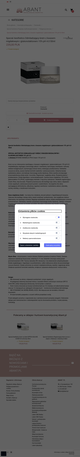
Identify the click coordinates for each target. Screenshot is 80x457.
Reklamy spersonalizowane (32, 238)
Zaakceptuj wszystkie (53, 245)
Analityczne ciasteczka (30, 228)
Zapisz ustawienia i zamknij (29, 245)
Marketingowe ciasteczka (31, 223)
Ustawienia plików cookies (32, 211)
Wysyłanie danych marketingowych (34, 233)
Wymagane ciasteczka (30, 217)
